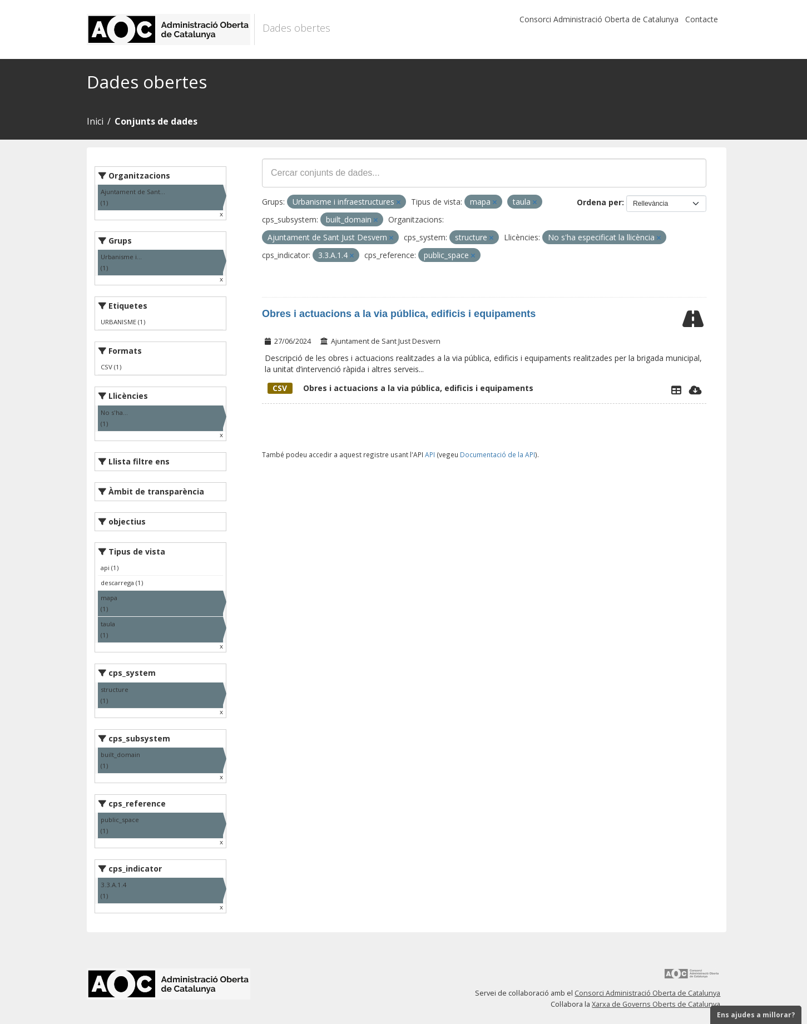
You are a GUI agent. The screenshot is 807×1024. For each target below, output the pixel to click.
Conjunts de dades (156, 121)
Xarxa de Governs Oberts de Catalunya (656, 1004)
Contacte (701, 19)
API (430, 454)
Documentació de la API (497, 454)
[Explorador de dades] (676, 390)
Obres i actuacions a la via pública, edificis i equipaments (399, 313)
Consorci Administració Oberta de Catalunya (599, 19)
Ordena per (599, 202)
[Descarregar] (695, 390)
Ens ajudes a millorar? (756, 1015)
